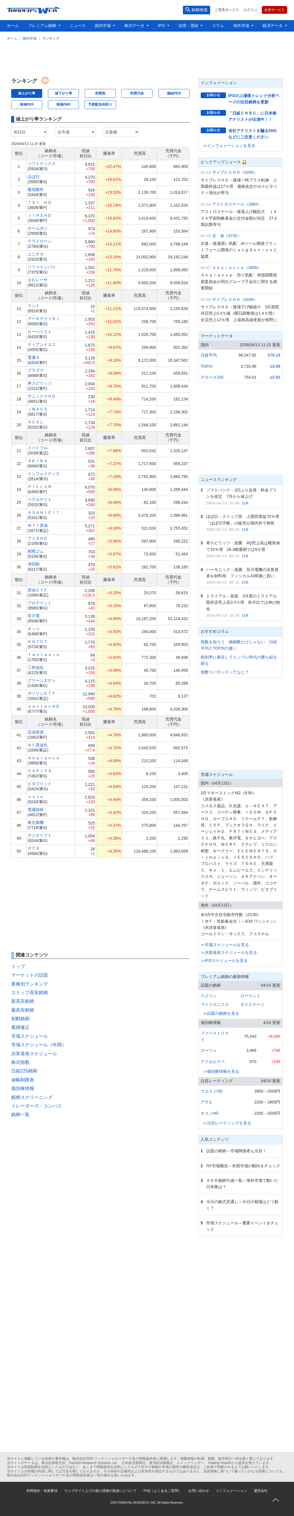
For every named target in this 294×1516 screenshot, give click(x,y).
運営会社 (261, 1491)
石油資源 (36, 732)
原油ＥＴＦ (38, 590)
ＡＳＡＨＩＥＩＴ (44, 512)
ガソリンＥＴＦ (42, 693)
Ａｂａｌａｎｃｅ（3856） (236, 267)
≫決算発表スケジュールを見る (229, 952)
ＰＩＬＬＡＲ (40, 486)
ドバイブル (38, 448)
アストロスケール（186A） (237, 204)
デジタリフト (40, 835)
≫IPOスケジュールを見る (224, 960)
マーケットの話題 (29, 975)
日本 (245, 503)
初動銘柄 (20, 1018)
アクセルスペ (213, 1061)
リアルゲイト (40, 499)
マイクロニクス (215, 1004)
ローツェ (209, 1050)
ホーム (13, 25)
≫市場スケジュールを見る (225, 944)
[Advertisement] (147, 58)
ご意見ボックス (227, 10)
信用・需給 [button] (189, 25)
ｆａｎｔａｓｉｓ (44, 654)
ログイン (250, 10)
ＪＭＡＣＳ (38, 409)
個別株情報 (22, 1088)
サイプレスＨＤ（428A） (235, 172)
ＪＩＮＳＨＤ (40, 215)
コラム (218, 25)
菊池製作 (36, 189)
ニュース (77, 25)
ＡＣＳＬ (36, 422)
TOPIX (207, 366)
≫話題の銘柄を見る (221, 1013)
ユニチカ (36, 254)
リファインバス (42, 267)
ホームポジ (38, 228)
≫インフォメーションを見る (229, 145)
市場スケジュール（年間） (38, 1044)
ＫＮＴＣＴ (38, 641)
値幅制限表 (22, 1079)
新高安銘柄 (22, 1001)
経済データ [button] (273, 25)
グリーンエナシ (42, 680)
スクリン (209, 996)
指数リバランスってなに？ (225, 672)
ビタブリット (40, 783)
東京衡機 (36, 822)
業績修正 (20, 1027)
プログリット (40, 603)
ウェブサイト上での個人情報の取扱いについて (100, 1491)
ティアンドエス (42, 344)
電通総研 (36, 809)
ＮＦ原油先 (38, 745)
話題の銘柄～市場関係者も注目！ (236, 1151)
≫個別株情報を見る (221, 1071)
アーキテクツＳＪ (44, 318)
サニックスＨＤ (42, 396)
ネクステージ (252, 1004)
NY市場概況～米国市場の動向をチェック (243, 1165)
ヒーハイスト (40, 331)
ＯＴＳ (34, 848)
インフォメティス (44, 473)
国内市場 (29, 38)
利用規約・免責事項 (41, 1491)
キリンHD (209, 1113)
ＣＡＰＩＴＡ (40, 770)
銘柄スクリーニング (32, 1097)
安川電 (34, 615)
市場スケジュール (29, 1036)
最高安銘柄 (22, 1010)
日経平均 (209, 355)
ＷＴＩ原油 (38, 525)
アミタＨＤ (38, 538)
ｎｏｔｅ (36, 796)
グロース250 (212, 377)
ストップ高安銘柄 (29, 992)
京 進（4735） (226, 235)
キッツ (34, 628)
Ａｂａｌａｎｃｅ (44, 758)
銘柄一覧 (20, 1114)
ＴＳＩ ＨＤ (40, 202)
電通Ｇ (34, 357)
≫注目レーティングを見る (227, 1123)
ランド (34, 305)
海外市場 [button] (241, 25)
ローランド (250, 996)
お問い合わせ (198, 1491)
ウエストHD (212, 1091)
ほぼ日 (34, 176)
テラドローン (40, 241)
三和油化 (36, 667)
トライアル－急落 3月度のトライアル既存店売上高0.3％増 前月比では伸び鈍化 (243, 602)
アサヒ (207, 1102)
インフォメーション (231, 1491)
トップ (18, 966)
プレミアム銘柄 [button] (42, 25)
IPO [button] (162, 25)
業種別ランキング (29, 983)
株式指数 (20, 1062)
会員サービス (274, 10)
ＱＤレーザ (37, 280)
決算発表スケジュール (34, 1053)
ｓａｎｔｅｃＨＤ (44, 706)
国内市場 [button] (103, 25)
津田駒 (34, 564)
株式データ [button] (135, 25)
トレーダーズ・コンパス (36, 1105)
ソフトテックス (42, 163)
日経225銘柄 (24, 1070)
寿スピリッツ (40, 383)
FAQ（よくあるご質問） (162, 1491)
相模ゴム (36, 551)
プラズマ (36, 370)
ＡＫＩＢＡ (38, 460)
